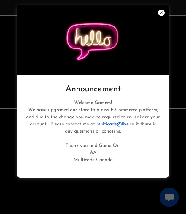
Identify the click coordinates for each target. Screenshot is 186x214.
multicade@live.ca (115, 124)
